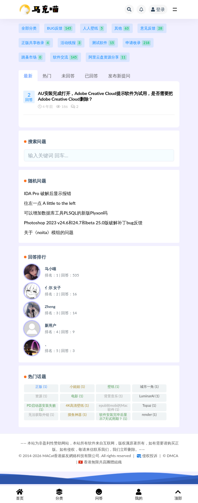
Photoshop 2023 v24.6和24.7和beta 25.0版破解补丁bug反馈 (83, 222)
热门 (47, 75)
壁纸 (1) (113, 386)
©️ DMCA (170, 455)
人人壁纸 (93, 28)
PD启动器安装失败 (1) (41, 407)
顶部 (178, 494)
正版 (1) (41, 386)
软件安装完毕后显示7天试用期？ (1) (113, 416)
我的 (139, 494)
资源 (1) (41, 396)
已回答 (91, 75)
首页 (20, 494)
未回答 (68, 75)
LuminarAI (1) (149, 396)
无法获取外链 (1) (41, 414)
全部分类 (29, 28)
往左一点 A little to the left (50, 203)
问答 (99, 494)
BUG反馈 (60, 28)
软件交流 (65, 57)
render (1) (149, 414)
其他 (122, 28)
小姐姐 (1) (77, 386)
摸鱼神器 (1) (77, 414)
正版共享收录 (35, 43)
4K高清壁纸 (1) (77, 405)
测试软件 (103, 43)
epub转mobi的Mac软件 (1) (113, 407)
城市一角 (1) (149, 386)
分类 (59, 494)
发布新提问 (119, 75)
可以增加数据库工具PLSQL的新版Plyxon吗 (66, 212)
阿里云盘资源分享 (108, 57)
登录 (158, 9)
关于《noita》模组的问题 (48, 232)
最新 (28, 75)
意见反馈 (151, 28)
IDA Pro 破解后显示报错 (47, 193)
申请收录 (138, 43)
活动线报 (71, 43)
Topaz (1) (149, 405)
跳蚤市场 (32, 57)
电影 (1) (77, 396)
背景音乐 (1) (113, 396)
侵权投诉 (147, 455)
